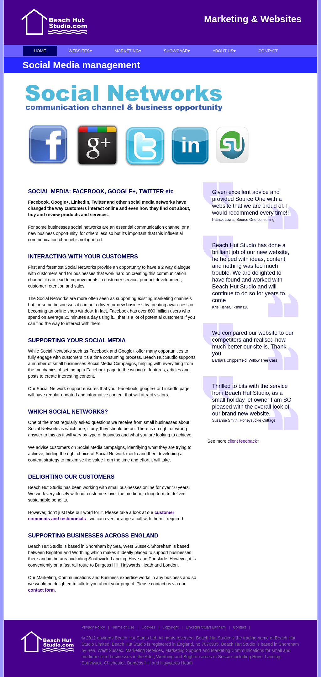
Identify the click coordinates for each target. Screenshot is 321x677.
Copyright (170, 627)
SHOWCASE (177, 50)
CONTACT (268, 50)
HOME (40, 50)
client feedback (242, 441)
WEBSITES (80, 50)
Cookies (148, 627)
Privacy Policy (93, 627)
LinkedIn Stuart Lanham (206, 627)
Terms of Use (123, 627)
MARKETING (128, 50)
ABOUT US (224, 50)
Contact (239, 627)
